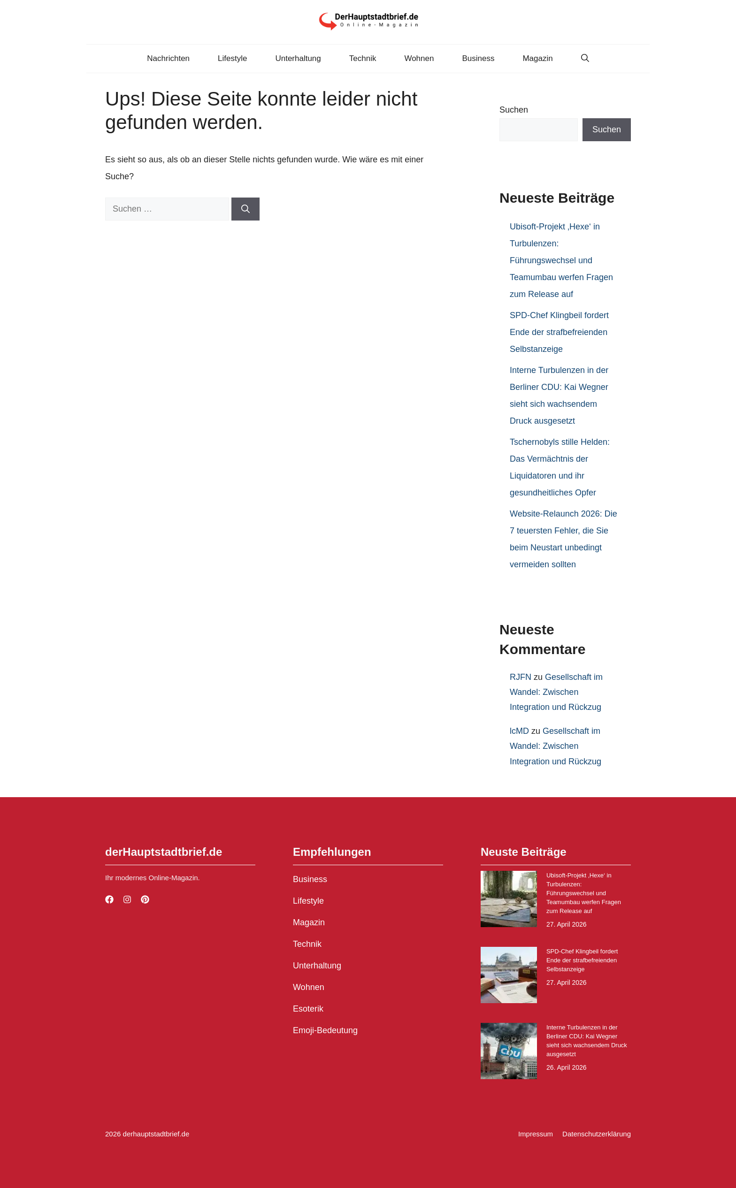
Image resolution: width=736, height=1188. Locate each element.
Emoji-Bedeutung (325, 1030)
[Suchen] (245, 209)
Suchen (513, 109)
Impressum (535, 1134)
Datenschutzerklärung (596, 1134)
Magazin (537, 58)
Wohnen (419, 58)
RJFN (520, 677)
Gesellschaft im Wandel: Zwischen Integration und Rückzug (556, 692)
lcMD (519, 731)
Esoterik (308, 1008)
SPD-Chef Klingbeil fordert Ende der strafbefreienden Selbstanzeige (559, 332)
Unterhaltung (298, 58)
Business (478, 58)
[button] (585, 59)
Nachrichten (168, 58)
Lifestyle (232, 58)
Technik (362, 58)
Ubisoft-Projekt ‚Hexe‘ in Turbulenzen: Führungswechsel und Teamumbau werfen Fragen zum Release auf (561, 260)
